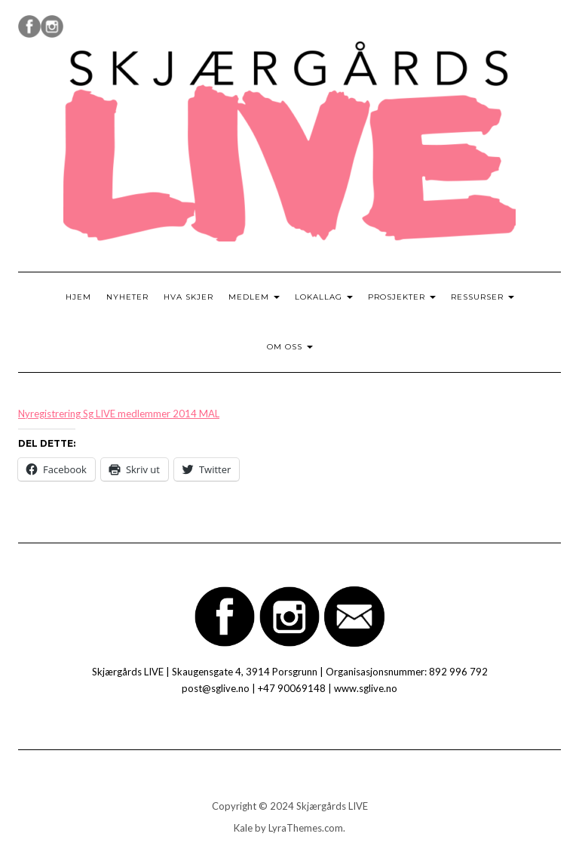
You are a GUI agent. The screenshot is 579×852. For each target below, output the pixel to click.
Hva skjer (188, 297)
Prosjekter (402, 297)
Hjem (78, 297)
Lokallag (324, 297)
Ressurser (482, 297)
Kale (243, 828)
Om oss (290, 347)
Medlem (254, 297)
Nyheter (127, 297)
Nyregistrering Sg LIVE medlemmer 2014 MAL (118, 414)
